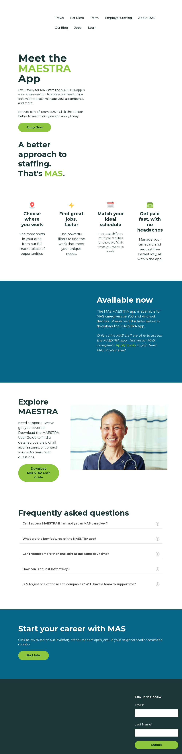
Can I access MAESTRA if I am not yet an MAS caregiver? (91, 506)
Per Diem (77, 9)
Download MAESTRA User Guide (38, 456)
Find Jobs (33, 638)
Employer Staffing (118, 9)
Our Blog (61, 19)
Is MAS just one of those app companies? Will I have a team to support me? (91, 567)
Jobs (77, 19)
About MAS (146, 9)
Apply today (126, 328)
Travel (59, 9)
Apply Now (34, 110)
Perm (95, 9)
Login (92, 19)
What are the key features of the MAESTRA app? (91, 522)
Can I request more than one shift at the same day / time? (91, 537)
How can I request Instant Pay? (91, 552)
